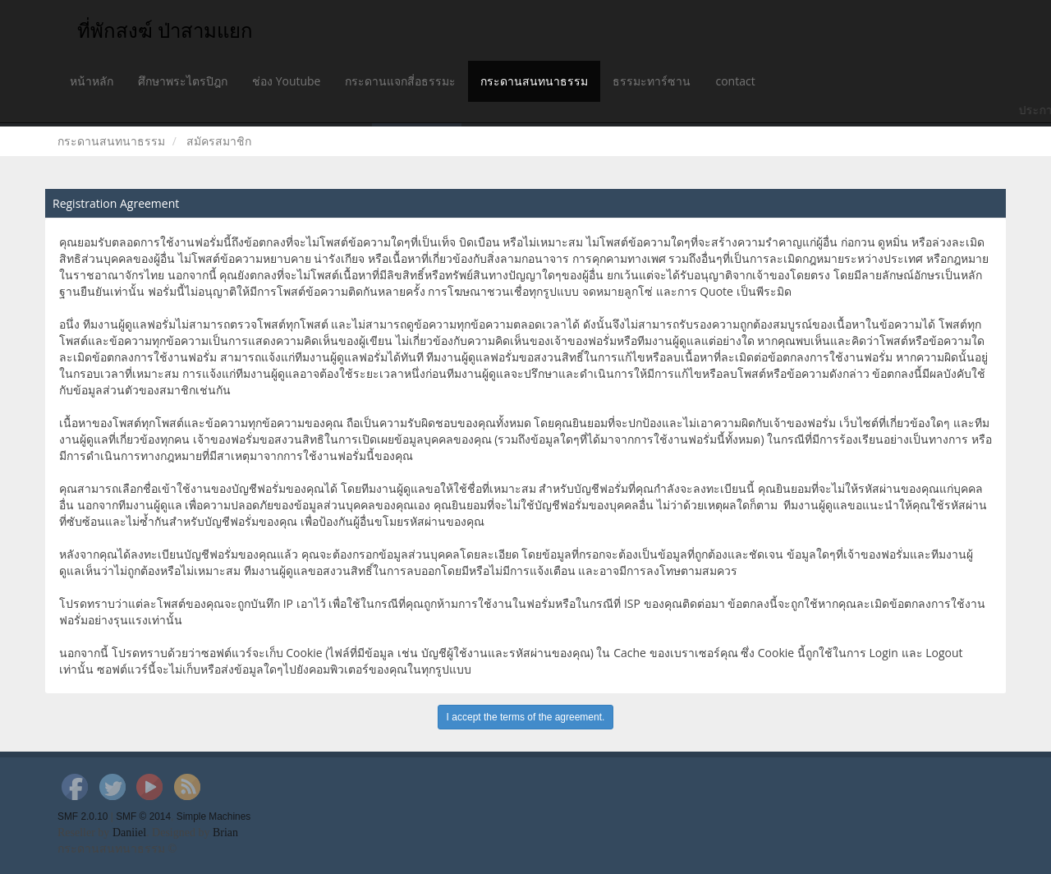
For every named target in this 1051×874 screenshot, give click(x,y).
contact (735, 81)
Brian (225, 832)
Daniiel (129, 832)
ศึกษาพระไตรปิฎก (182, 81)
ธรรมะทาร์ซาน (652, 81)
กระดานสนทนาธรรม (534, 81)
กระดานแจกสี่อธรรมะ (400, 81)
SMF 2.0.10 (82, 816)
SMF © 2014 (143, 816)
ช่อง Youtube (286, 81)
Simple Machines (214, 816)
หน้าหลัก (91, 81)
